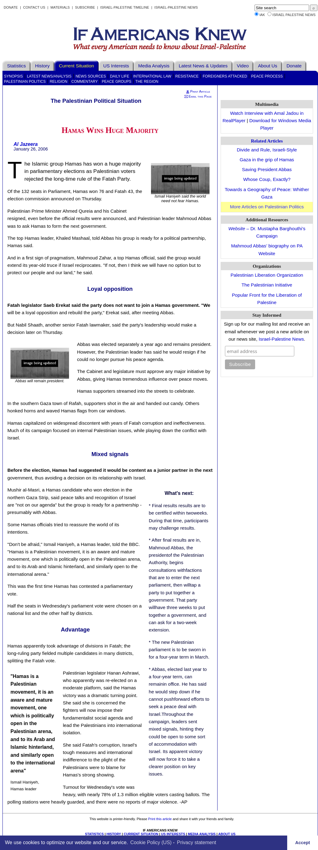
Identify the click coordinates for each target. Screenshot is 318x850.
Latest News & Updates (203, 65)
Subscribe (85, 7)
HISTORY (114, 834)
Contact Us (34, 7)
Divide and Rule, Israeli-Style (267, 149)
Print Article (198, 91)
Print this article (160, 819)
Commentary (84, 81)
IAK (262, 15)
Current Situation (76, 65)
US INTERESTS (173, 834)
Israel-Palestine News (176, 7)
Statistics (16, 65)
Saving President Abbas (267, 169)
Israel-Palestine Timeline (125, 7)
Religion (58, 81)
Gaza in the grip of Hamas (267, 159)
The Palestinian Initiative (267, 284)
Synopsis (13, 76)
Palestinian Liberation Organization (266, 275)
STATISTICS (94, 834)
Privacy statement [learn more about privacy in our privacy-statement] (196, 842)
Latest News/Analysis (49, 76)
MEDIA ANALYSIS (202, 834)
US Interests (116, 65)
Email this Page (198, 96)
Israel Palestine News (294, 15)
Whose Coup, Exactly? (267, 179)
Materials (60, 7)
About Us (267, 65)
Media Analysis (153, 65)
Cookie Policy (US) (151, 842)
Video (243, 65)
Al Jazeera (26, 144)
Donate (11, 7)
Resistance (187, 76)
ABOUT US (226, 834)
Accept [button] (302, 842)
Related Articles (267, 140)
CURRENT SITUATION (141, 834)
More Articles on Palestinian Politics (267, 206)
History (42, 65)
